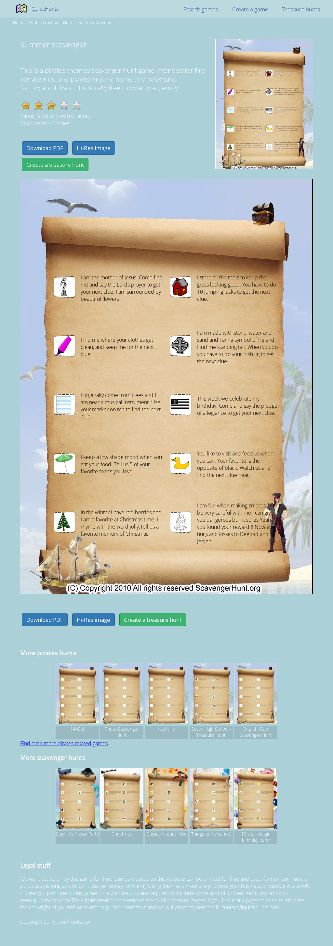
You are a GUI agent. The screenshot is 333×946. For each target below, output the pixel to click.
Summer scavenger (97, 22)
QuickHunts (45, 8)
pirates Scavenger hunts (51, 22)
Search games (200, 9)
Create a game (250, 9)
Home (18, 22)
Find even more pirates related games (64, 743)
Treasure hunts (301, 9)
